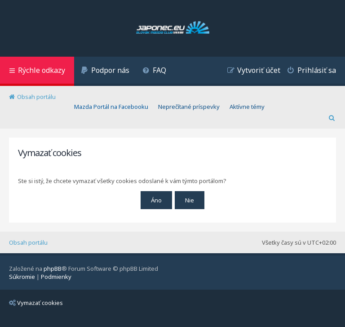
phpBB (53, 268)
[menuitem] (105, 71)
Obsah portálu (28, 242)
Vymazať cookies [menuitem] (36, 303)
